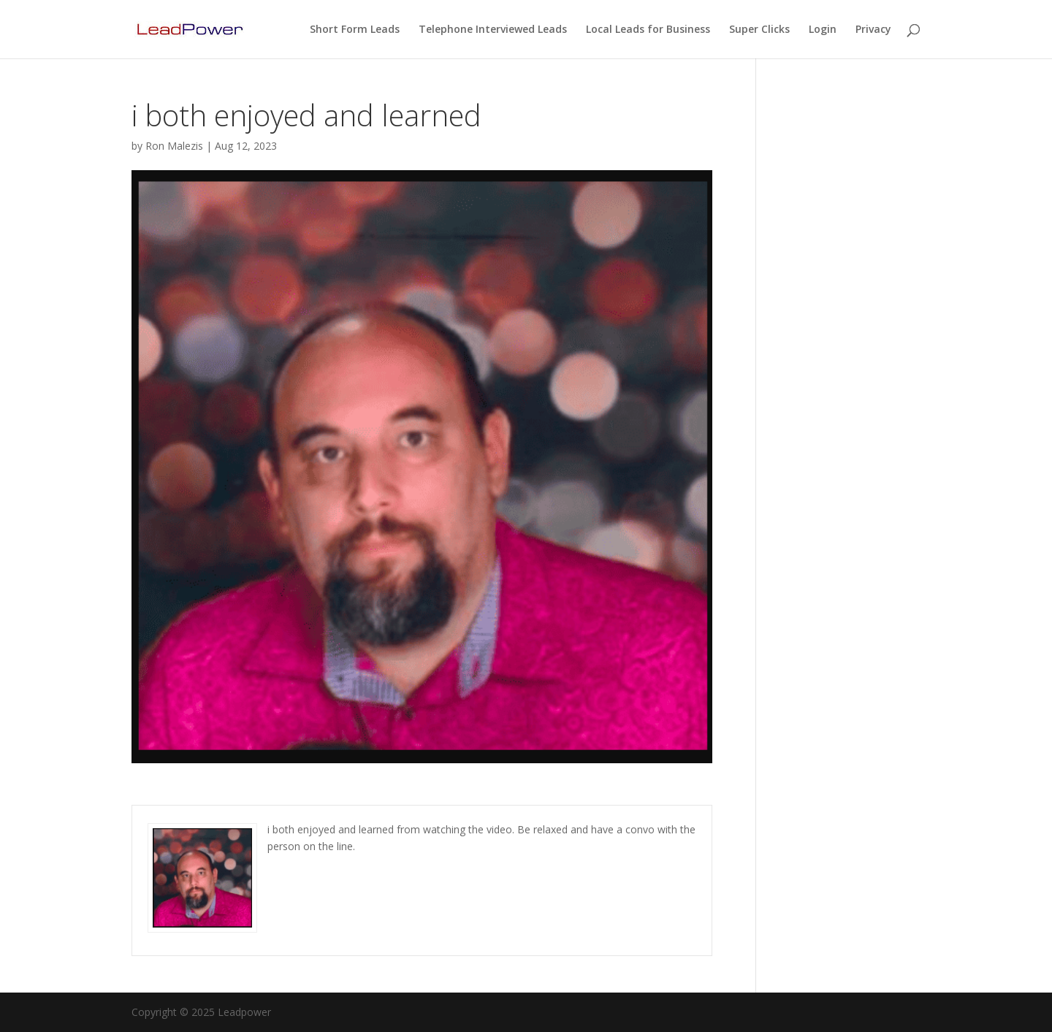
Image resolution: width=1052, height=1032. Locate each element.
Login (822, 30)
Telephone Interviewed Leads (493, 30)
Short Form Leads (355, 30)
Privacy (873, 30)
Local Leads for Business (648, 30)
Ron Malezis (174, 146)
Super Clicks (759, 30)
